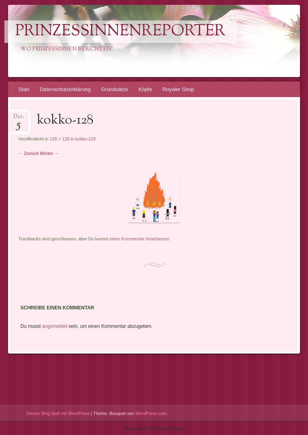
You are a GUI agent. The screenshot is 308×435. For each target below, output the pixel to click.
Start (23, 89)
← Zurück (28, 153)
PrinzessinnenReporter (120, 31)
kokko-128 (85, 138)
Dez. (19, 119)
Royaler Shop (178, 89)
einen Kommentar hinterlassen (139, 238)
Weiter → (49, 153)
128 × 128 (59, 138)
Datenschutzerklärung (65, 89)
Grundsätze (114, 89)
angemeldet (54, 326)
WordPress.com (151, 413)
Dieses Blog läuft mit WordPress (58, 413)
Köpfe (145, 89)
